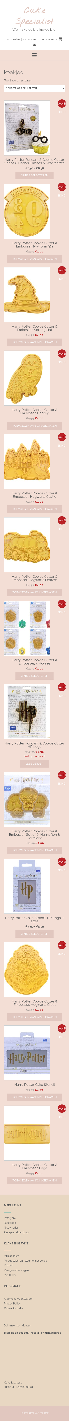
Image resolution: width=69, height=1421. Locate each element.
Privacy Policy (12, 1303)
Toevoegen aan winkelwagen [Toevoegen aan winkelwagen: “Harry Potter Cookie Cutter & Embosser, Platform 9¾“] (35, 259)
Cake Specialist (34, 16)
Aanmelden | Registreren (21, 39)
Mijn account (11, 1255)
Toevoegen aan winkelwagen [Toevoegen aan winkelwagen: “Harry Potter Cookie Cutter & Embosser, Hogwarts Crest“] (35, 1017)
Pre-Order (10, 1275)
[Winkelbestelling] (34, 88)
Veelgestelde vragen (16, 1270)
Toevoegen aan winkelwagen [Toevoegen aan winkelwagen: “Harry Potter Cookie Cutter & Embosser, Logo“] (35, 1180)
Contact (8, 1265)
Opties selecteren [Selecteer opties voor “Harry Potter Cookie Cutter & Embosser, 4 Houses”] (34, 675)
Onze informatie (13, 1308)
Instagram (10, 1218)
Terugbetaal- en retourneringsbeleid (25, 1260)
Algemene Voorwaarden (18, 1298)
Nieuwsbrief (11, 1227)
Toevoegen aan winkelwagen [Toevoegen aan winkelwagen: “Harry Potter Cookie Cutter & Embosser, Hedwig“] (35, 425)
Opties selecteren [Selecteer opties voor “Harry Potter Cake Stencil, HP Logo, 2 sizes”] (34, 933)
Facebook (10, 1222)
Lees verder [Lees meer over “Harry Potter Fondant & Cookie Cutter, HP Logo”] (34, 763)
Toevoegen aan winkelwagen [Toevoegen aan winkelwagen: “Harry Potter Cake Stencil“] (35, 1097)
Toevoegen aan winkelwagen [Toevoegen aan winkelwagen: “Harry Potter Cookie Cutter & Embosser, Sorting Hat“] (35, 342)
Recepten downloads (17, 1232)
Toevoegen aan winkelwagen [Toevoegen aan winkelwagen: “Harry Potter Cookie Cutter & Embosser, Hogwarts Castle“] (35, 509)
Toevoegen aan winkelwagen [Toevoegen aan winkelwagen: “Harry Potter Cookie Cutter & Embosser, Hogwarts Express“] (35, 592)
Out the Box (42, 1412)
